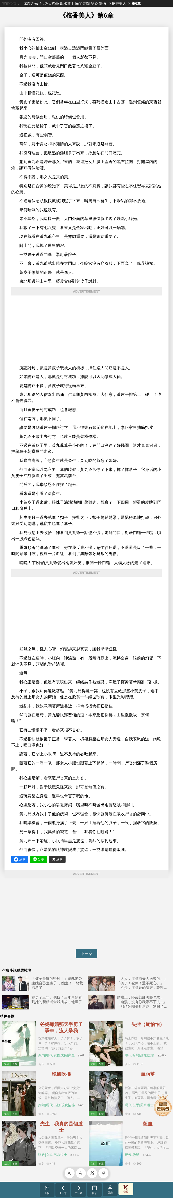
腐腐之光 (30, 3)
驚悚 (102, 3)
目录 (94, 1190)
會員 (125, 1189)
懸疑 (94, 3)
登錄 (110, 1189)
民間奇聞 (82, 3)
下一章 (86, 953)
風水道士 (67, 3)
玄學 (55, 3)
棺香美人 (119, 3)
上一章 (63, 1190)
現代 (47, 3)
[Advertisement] (86, 330)
